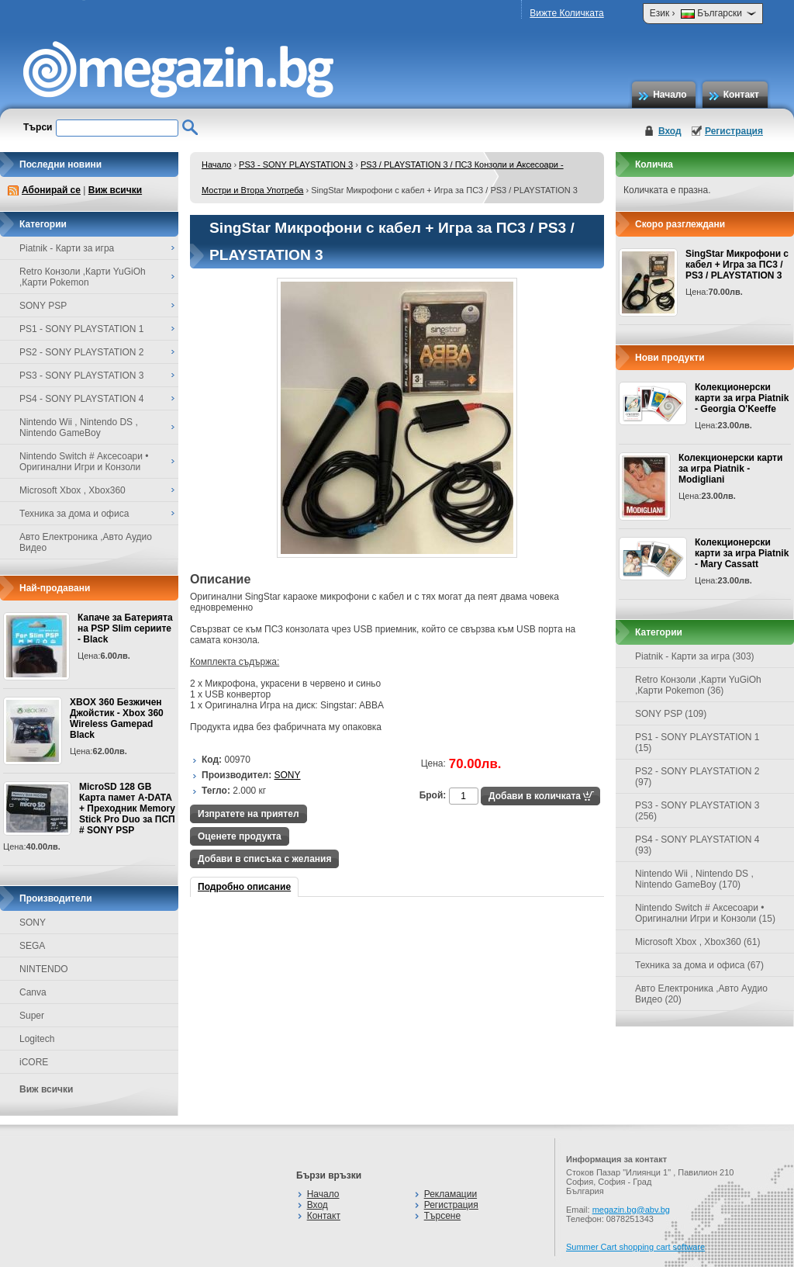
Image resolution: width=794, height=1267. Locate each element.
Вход (670, 131)
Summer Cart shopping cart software (635, 1246)
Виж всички (115, 190)
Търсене (442, 1215)
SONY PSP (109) (670, 713)
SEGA (32, 945)
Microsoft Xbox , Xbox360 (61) (697, 941)
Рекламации (450, 1194)
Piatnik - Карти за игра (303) (694, 656)
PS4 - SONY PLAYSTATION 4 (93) (697, 845)
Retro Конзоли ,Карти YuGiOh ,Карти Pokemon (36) (698, 685)
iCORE (33, 1062)
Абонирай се (51, 190)
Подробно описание (244, 886)
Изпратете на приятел (248, 813)
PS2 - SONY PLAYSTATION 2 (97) (697, 777)
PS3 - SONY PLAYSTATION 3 (296, 164)
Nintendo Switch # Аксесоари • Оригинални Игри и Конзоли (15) (705, 913)
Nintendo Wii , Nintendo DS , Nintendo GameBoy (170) (694, 879)
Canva (33, 992)
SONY (32, 922)
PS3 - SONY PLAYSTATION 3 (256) (697, 811)
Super (31, 1015)
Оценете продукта (239, 836)
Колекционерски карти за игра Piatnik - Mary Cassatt (742, 553)
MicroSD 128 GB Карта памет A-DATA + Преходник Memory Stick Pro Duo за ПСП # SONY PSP (127, 808)
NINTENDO (43, 969)
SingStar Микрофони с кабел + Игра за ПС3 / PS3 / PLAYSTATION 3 (737, 264)
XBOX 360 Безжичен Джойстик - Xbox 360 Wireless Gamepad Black (117, 718)
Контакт (741, 94)
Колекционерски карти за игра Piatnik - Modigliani (730, 468)
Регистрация (734, 131)
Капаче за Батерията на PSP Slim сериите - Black (125, 628)
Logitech (36, 1038)
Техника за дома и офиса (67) (699, 965)
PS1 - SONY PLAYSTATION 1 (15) (697, 742)
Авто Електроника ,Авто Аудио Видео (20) (701, 994)
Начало (669, 94)
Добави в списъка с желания (264, 858)
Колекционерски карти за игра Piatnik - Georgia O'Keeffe (742, 398)
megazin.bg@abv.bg (631, 1209)
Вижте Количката (566, 13)
